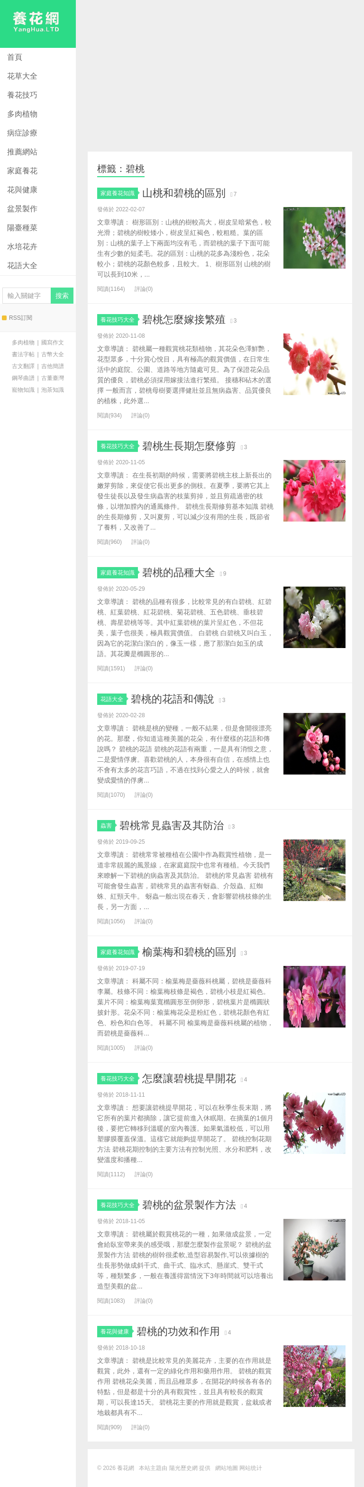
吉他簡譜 (52, 366)
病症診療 (22, 133)
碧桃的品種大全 (178, 572)
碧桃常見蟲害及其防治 (171, 825)
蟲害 (107, 825)
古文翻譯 (23, 366)
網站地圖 (226, 1468)
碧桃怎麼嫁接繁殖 (184, 319)
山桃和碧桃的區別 (184, 193)
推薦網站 (22, 152)
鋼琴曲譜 (23, 378)
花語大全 (22, 265)
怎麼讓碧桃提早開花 (189, 1078)
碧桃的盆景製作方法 (189, 1205)
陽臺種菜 (22, 228)
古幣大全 (52, 354)
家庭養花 (22, 171)
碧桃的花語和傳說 (172, 699)
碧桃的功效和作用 (178, 1331)
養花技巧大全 (119, 319)
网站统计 (250, 1468)
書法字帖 (23, 354)
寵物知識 (23, 390)
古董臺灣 (52, 378)
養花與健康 (116, 1331)
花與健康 (22, 190)
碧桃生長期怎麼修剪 (189, 446)
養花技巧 (22, 95)
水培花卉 (22, 247)
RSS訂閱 (17, 318)
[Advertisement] (220, 75)
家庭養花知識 (119, 193)
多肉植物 (22, 114)
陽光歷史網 (183, 1468)
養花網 (38, 24)
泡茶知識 (52, 390)
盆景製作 (22, 209)
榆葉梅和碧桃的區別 (189, 952)
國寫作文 (52, 342)
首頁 (14, 57)
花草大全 (22, 76)
